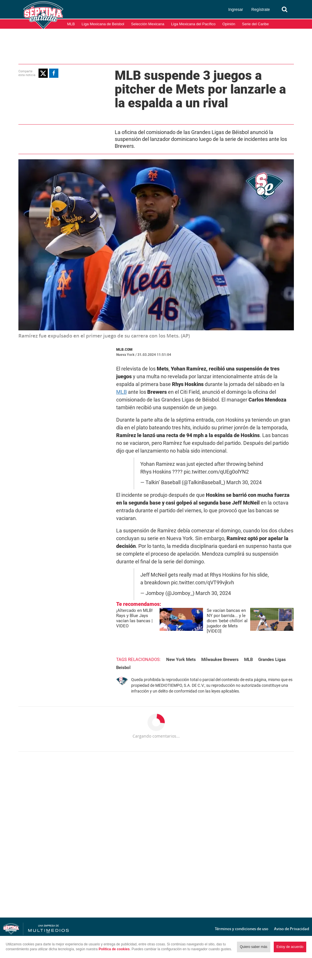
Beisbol (123, 667)
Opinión (228, 24)
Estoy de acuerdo (290, 947)
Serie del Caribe (255, 24)
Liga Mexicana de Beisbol (103, 24)
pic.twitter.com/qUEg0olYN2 (216, 472)
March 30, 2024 (244, 482)
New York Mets (181, 659)
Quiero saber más (253, 947)
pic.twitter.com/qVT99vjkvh (202, 582)
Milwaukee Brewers (220, 659)
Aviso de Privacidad (291, 928)
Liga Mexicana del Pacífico (193, 24)
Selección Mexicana (147, 24)
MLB (71, 24)
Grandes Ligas (272, 659)
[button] (43, 73)
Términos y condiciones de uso (241, 928)
